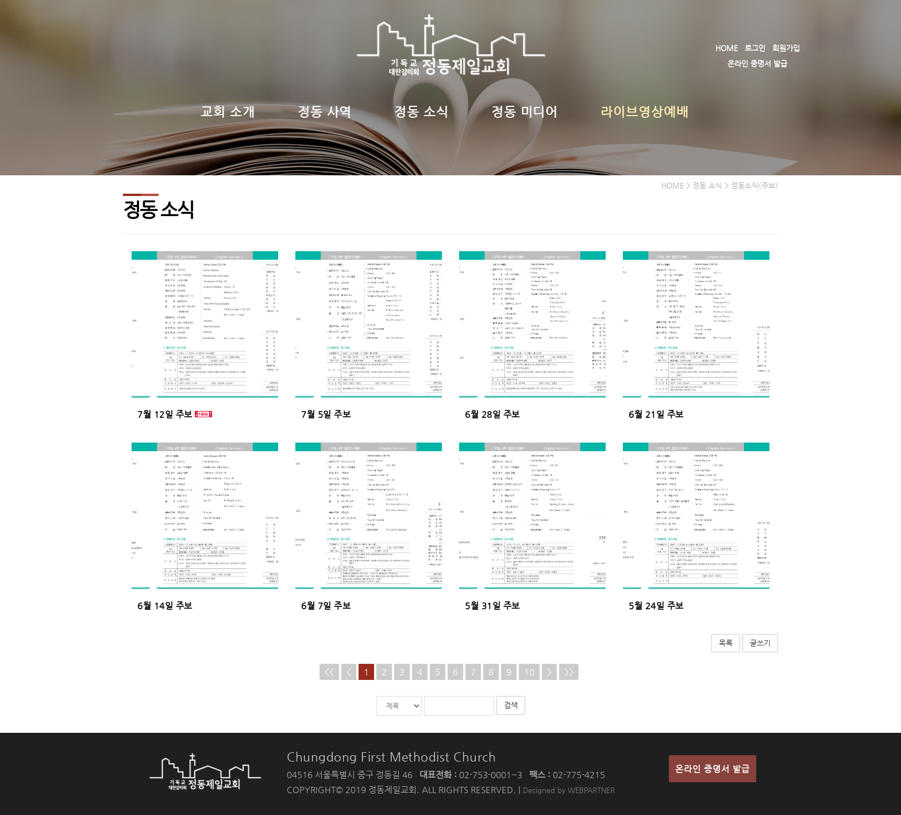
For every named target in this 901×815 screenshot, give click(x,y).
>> (568, 671)
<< (329, 671)
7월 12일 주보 (164, 414)
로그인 (755, 48)
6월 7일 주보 (326, 605)
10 (529, 671)
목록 (726, 643)
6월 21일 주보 (656, 414)
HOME (726, 48)
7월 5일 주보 (326, 414)
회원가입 (786, 48)
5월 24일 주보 (656, 605)
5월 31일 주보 (492, 605)
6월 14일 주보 (164, 605)
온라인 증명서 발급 (757, 63)
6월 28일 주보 (492, 414)
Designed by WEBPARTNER (569, 790)
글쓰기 (760, 643)
